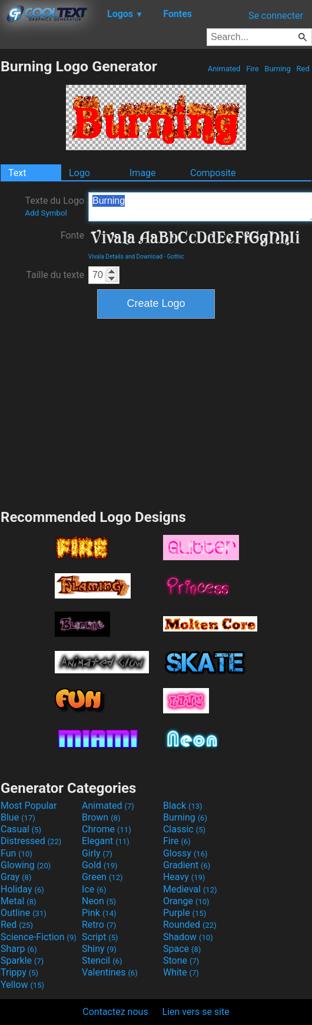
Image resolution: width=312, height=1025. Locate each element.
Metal (18, 901)
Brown (101, 817)
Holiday (22, 889)
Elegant (106, 841)
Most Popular (29, 805)
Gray (16, 876)
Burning (278, 68)
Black (183, 805)
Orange (186, 901)
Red (302, 68)
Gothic (175, 256)
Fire (252, 68)
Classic (184, 829)
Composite (213, 172)
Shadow (188, 937)
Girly (97, 853)
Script (100, 937)
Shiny (99, 948)
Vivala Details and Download (125, 256)
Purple (184, 912)
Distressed (31, 841)
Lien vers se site (196, 1011)
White (181, 972)
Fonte (72, 235)
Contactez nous (115, 1011)
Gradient (186, 865)
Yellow (22, 984)
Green (102, 876)
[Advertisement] (156, 412)
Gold (100, 865)
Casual (21, 829)
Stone (181, 960)
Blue (18, 817)
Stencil (102, 960)
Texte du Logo (54, 206)
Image (143, 172)
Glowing (26, 865)
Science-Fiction (39, 937)
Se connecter (275, 15)
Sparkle (22, 960)
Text (17, 172)
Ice (94, 889)
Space (182, 948)
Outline (24, 912)
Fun (16, 853)
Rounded (190, 924)
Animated (223, 68)
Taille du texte (55, 274)
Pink (99, 912)
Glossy (185, 853)
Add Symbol (46, 213)
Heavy (184, 876)
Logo (79, 172)
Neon (99, 901)
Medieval (190, 889)
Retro (99, 924)
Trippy (19, 972)
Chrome (106, 829)
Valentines (110, 972)
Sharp (19, 948)
